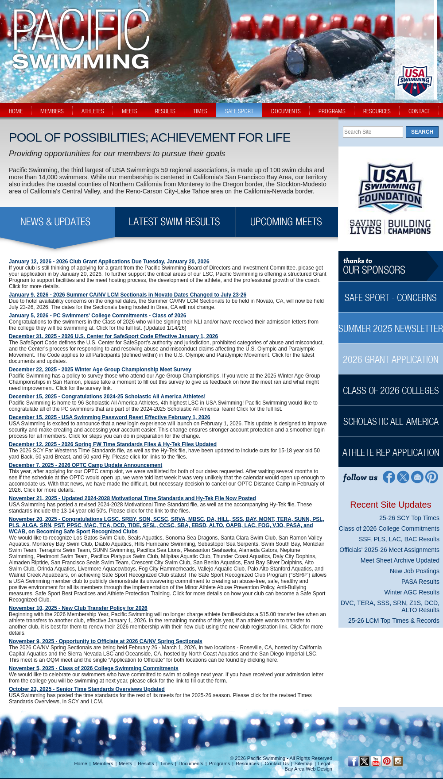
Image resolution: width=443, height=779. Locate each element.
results (165, 111)
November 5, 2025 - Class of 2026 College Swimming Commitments (94, 668)
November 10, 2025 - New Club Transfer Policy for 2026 (78, 608)
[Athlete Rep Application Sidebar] (390, 447)
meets (129, 111)
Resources (247, 763)
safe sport (239, 111)
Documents (191, 763)
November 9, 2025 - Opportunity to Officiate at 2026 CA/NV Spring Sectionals (105, 641)
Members (103, 763)
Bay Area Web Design (308, 768)
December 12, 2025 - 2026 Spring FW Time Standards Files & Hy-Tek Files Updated (113, 444)
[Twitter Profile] (403, 476)
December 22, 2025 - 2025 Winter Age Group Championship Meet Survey (100, 369)
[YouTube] (375, 761)
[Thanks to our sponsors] (390, 266)
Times (166, 763)
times (200, 111)
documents (286, 111)
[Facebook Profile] (388, 476)
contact (419, 111)
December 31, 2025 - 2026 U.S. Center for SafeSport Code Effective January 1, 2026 (113, 336)
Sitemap (303, 763)
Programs (219, 763)
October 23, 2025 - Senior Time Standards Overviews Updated (87, 689)
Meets (125, 763)
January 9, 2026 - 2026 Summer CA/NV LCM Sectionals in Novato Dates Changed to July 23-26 (127, 295)
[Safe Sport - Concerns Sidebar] (390, 293)
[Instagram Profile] (397, 761)
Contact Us (277, 763)
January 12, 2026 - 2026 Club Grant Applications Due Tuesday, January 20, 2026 (109, 261)
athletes (93, 111)
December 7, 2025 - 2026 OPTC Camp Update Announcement (85, 465)
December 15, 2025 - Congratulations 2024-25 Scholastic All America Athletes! (107, 396)
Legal (324, 763)
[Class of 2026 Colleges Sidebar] (390, 385)
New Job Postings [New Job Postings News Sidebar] (414, 571)
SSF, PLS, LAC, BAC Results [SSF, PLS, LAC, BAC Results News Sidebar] (399, 539)
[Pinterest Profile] (432, 476)
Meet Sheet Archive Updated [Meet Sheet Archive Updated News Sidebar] (400, 560)
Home (80, 763)
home (16, 111)
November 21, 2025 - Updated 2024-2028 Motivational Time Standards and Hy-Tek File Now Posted (132, 498)
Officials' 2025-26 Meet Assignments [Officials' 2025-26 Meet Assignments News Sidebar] (389, 549)
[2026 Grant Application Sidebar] (390, 354)
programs (332, 111)
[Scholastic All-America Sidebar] (390, 416)
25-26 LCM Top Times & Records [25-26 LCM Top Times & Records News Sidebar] (393, 620)
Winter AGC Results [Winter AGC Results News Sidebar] (412, 592)
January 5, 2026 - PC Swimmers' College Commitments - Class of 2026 (97, 315)
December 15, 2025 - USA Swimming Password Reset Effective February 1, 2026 (109, 417)
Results (146, 763)
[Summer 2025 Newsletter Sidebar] (390, 323)
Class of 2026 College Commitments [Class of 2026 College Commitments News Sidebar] (389, 528)
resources (377, 111)
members (52, 111)
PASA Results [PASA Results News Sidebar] (420, 581)
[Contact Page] (417, 476)
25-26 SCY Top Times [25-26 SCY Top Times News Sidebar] (409, 517)
